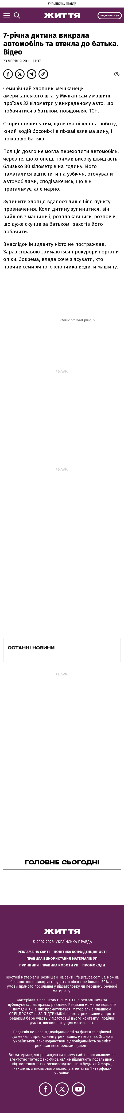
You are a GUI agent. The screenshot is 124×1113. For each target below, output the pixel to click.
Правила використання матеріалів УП (62, 958)
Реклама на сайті (34, 952)
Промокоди (93, 965)
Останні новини (31, 648)
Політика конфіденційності (80, 952)
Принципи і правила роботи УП (48, 965)
